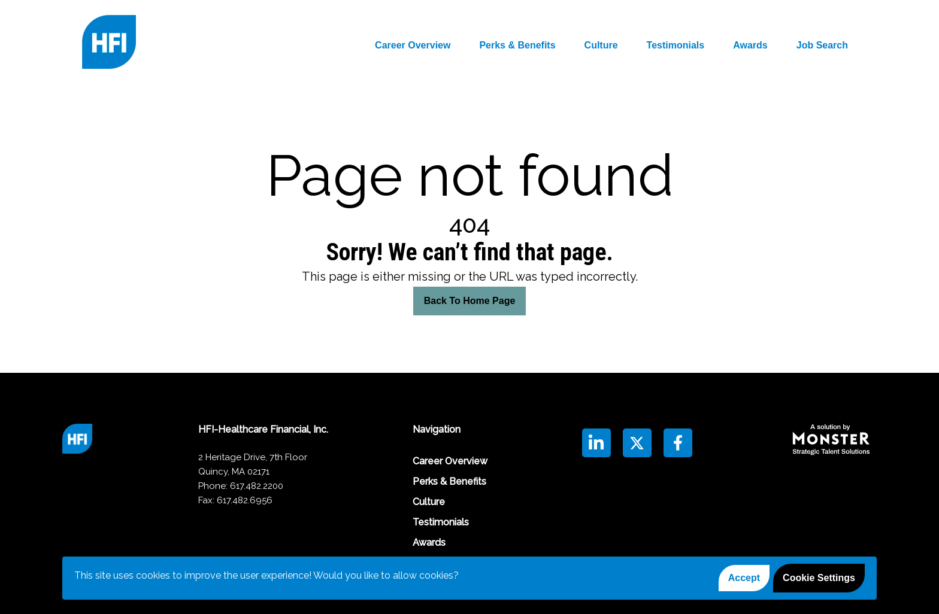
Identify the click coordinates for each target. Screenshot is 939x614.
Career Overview (412, 45)
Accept (744, 578)
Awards (750, 45)
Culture (601, 45)
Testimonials (676, 45)
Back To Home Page (470, 301)
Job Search (822, 45)
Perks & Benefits (517, 45)
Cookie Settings (819, 578)
